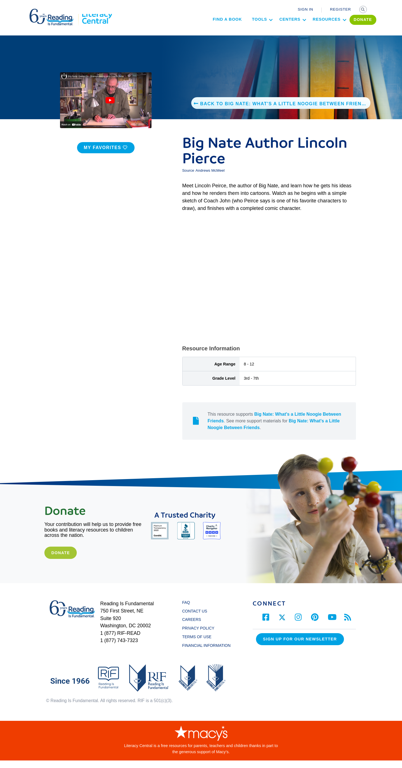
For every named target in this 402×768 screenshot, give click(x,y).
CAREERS (191, 627)
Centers (269, 29)
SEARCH (363, 10)
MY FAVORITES (106, 155)
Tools (239, 29)
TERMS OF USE (199, 644)
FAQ (186, 610)
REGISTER (340, 9)
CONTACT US (196, 618)
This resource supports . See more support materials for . (274, 428)
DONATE (342, 30)
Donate (60, 560)
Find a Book (206, 29)
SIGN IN (305, 9)
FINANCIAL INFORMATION (206, 653)
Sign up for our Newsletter (300, 646)
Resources (306, 29)
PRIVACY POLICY (198, 635)
